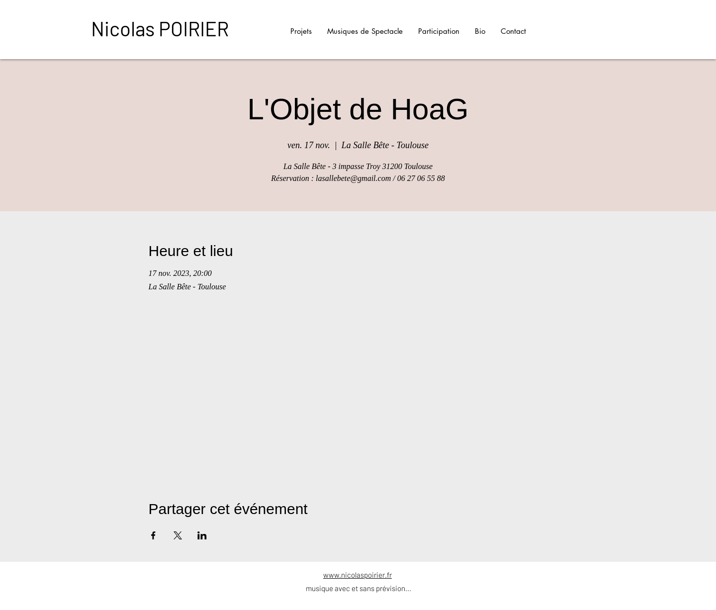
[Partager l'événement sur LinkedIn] (202, 535)
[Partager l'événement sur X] (177, 535)
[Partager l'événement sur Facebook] (153, 535)
